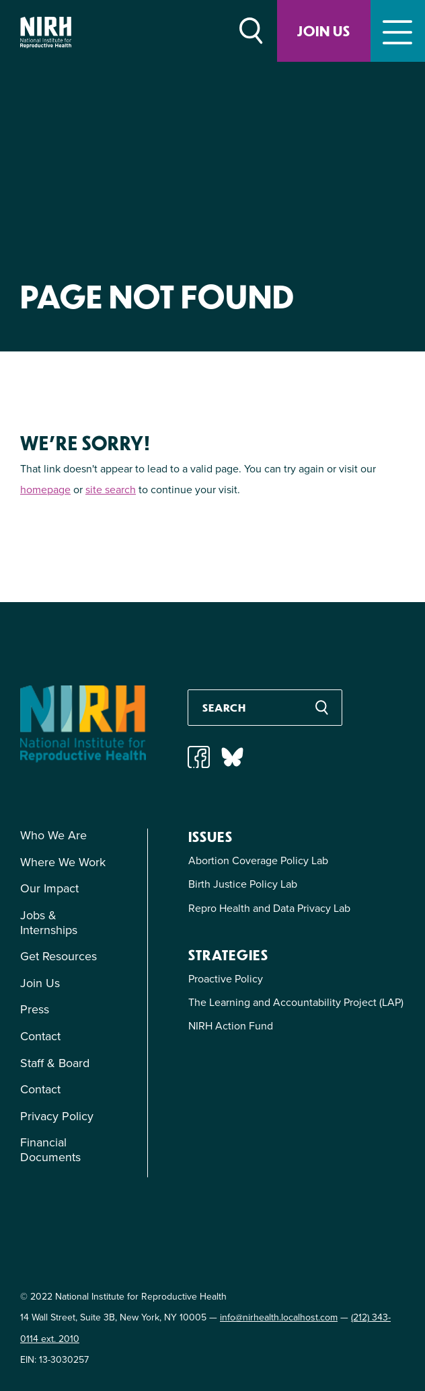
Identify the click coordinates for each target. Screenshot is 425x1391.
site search (110, 489)
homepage (45, 489)
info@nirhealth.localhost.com (279, 1317)
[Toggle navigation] (398, 31)
